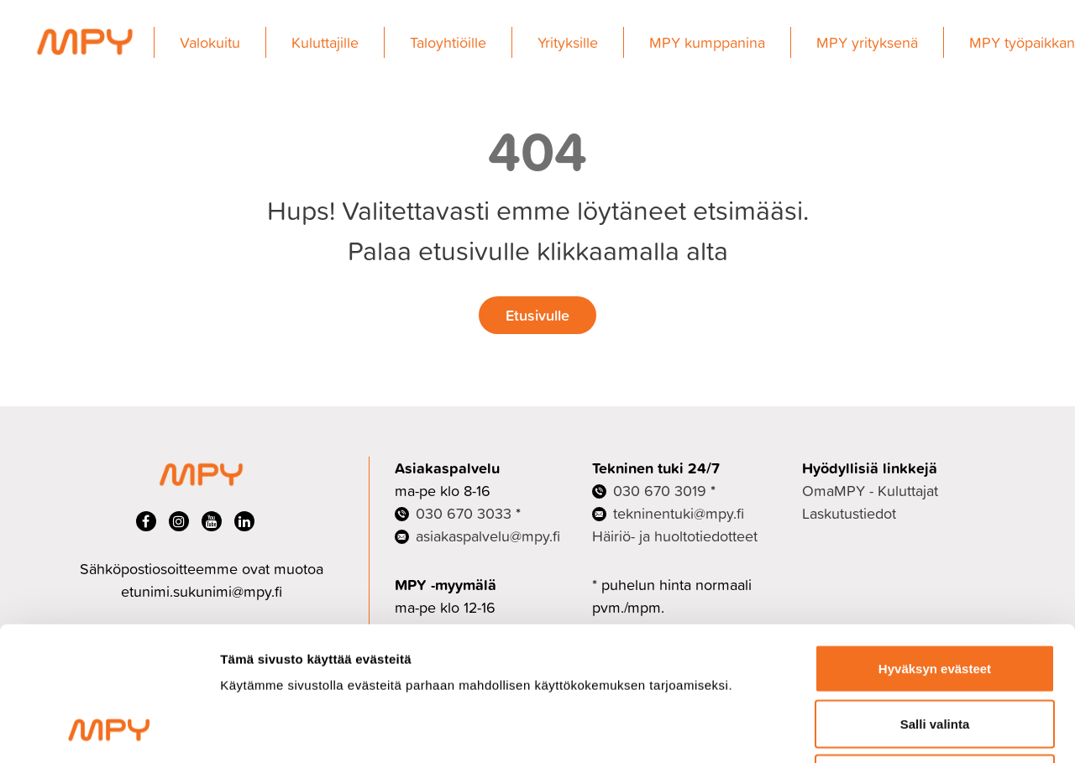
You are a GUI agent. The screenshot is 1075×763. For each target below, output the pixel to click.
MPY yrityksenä (867, 42)
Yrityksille (568, 42)
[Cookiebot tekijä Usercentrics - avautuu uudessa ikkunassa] (108, 730)
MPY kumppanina (707, 42)
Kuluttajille (325, 42)
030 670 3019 (659, 490)
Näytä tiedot (898, 730)
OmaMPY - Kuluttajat (870, 490)
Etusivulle (537, 315)
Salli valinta (935, 598)
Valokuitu (210, 42)
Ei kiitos (934, 652)
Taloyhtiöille (448, 42)
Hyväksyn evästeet (934, 543)
